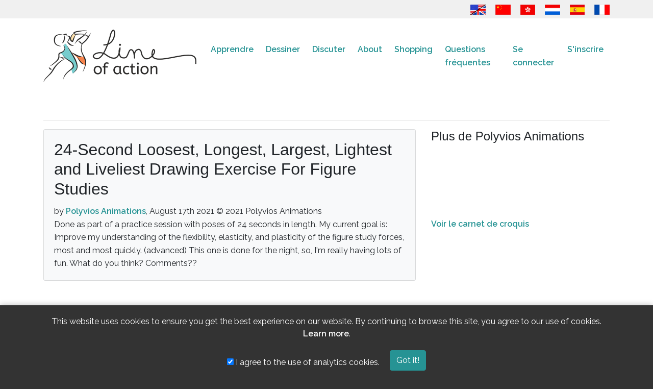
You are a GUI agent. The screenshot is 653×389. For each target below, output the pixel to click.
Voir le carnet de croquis (480, 224)
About (370, 49)
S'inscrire (585, 49)
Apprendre (232, 49)
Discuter (328, 49)
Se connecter (533, 55)
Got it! (407, 360)
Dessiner (283, 49)
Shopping (413, 49)
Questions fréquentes (467, 55)
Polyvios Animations (106, 211)
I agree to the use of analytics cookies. (303, 362)
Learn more (326, 333)
